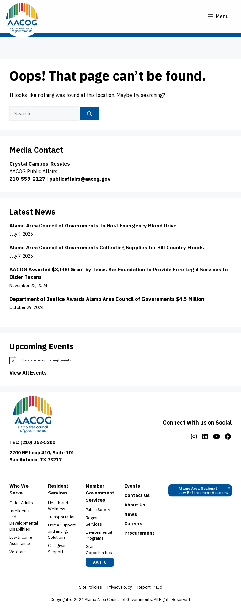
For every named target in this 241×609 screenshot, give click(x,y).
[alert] (120, 360)
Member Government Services (100, 493)
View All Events (28, 373)
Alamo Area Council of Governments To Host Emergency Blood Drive (93, 225)
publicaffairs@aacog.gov (79, 179)
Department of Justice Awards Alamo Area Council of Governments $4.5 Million (107, 299)
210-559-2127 (27, 179)
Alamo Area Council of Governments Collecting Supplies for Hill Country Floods (106, 247)
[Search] (89, 113)
